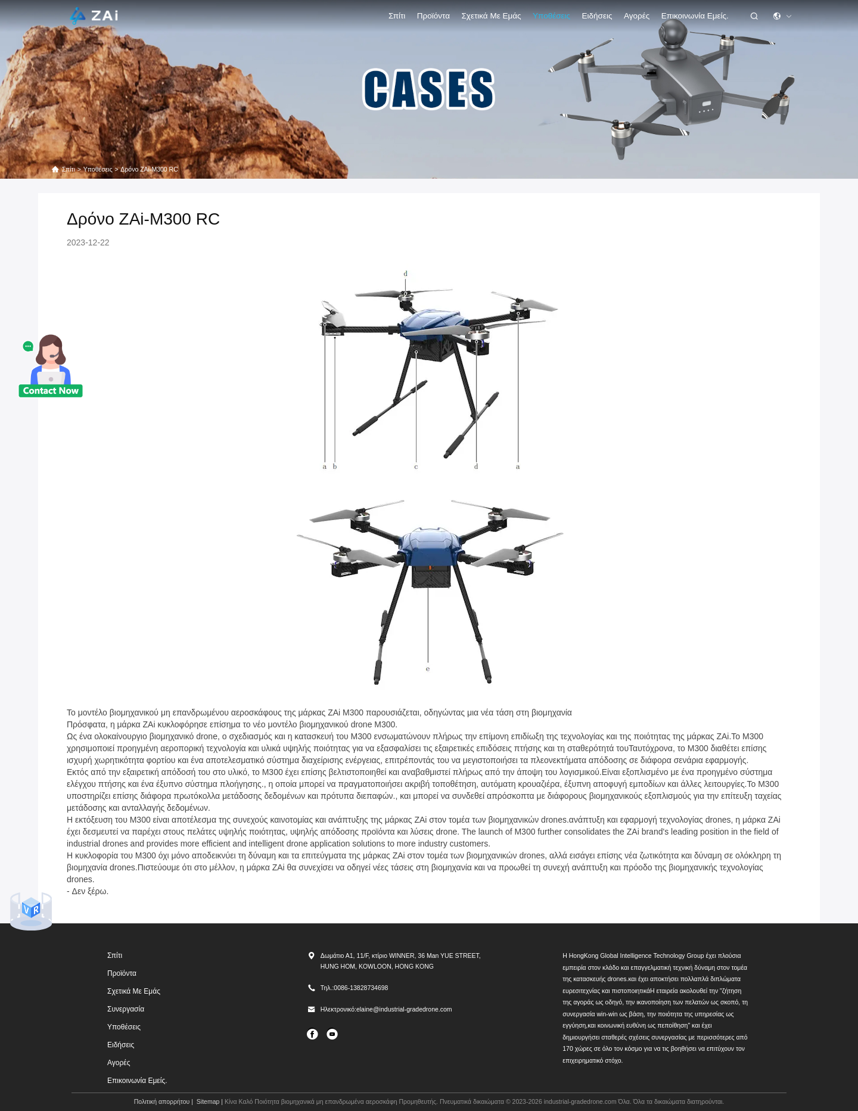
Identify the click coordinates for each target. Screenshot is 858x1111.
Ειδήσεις (597, 15)
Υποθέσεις (551, 15)
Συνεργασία (125, 1009)
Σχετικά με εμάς (491, 15)
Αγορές (636, 15)
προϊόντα (433, 15)
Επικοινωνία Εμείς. (695, 15)
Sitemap (208, 1101)
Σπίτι (396, 15)
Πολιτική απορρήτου (162, 1101)
